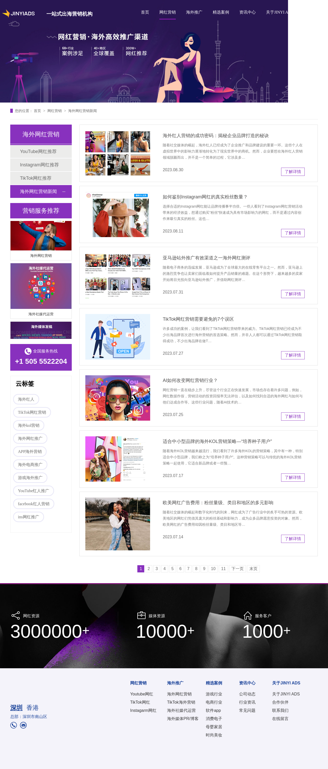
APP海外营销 (30, 451)
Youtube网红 (141, 694)
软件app (213, 710)
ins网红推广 (28, 517)
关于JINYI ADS (279, 12)
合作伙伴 (280, 702)
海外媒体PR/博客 (183, 718)
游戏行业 (214, 694)
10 (213, 568)
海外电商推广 (30, 464)
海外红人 (26, 399)
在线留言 (280, 718)
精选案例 (221, 12)
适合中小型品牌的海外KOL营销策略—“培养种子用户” (217, 441)
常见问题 (247, 710)
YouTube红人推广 (33, 491)
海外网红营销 (41, 256)
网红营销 (167, 12)
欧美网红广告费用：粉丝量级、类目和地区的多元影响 (218, 502)
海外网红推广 (30, 438)
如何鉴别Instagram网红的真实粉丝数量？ (205, 196)
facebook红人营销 (33, 504)
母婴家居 (214, 727)
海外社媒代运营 (41, 314)
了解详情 (293, 171)
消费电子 (214, 718)
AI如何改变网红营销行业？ (190, 380)
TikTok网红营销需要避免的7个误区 (198, 319)
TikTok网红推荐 (36, 178)
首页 (145, 12)
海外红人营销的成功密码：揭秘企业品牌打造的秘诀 (216, 135)
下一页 (237, 568)
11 (223, 568)
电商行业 (214, 702)
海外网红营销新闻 (82, 111)
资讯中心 (247, 12)
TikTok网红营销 (32, 412)
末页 (253, 568)
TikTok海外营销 (181, 702)
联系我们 (280, 710)
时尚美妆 (214, 735)
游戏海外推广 (30, 477)
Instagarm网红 (143, 710)
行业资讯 (247, 702)
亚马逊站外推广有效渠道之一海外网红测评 (206, 257)
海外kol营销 (28, 425)
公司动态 (247, 694)
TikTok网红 (140, 702)
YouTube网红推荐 (38, 151)
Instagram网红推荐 (39, 164)
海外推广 (194, 12)
